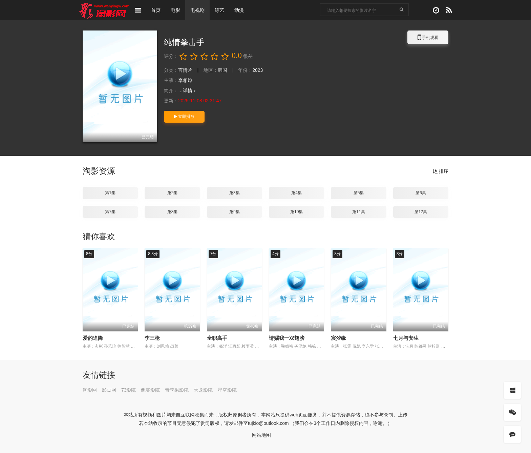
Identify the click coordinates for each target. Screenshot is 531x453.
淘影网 (90, 390)
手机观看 (427, 38)
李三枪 (152, 338)
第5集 (359, 192)
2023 (258, 70)
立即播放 (184, 116)
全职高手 (217, 338)
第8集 (172, 211)
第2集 (172, 192)
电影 (175, 10)
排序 (440, 171)
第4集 (296, 192)
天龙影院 (203, 390)
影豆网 (109, 390)
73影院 (128, 390)
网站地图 (261, 435)
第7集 (110, 211)
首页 (156, 10)
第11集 (358, 211)
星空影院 (227, 390)
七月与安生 (406, 338)
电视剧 (197, 10)
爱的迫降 (93, 338)
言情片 (185, 70)
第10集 (296, 211)
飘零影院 (150, 390)
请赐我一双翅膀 (286, 338)
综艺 (219, 10)
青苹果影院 (177, 390)
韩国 (222, 70)
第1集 (110, 192)
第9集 (234, 211)
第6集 (421, 192)
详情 (189, 90)
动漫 (239, 10)
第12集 (421, 211)
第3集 (234, 192)
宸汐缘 (338, 338)
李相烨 (185, 80)
